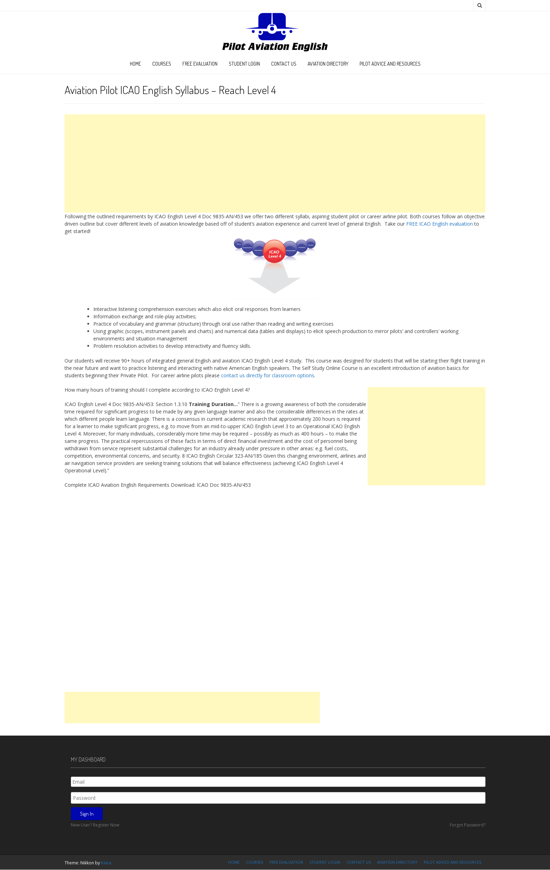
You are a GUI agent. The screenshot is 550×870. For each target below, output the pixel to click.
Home (135, 64)
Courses (161, 64)
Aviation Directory (328, 64)
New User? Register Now (95, 825)
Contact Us (283, 64)
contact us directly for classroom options (267, 375)
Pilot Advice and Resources (390, 64)
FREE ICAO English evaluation (439, 223)
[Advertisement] (275, 163)
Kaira (106, 863)
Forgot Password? (467, 825)
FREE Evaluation (199, 64)
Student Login (244, 64)
